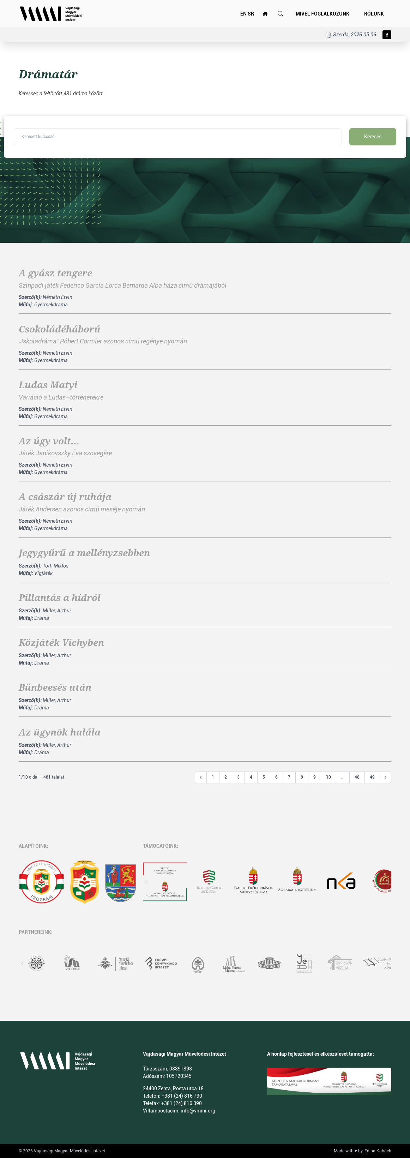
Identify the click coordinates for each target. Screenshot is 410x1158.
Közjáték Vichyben (61, 642)
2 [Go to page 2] (225, 777)
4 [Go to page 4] (251, 777)
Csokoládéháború (60, 329)
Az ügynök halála (60, 732)
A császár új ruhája (65, 497)
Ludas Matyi (48, 385)
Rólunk (374, 14)
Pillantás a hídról (60, 598)
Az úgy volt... (49, 441)
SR (251, 14)
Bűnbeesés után (55, 687)
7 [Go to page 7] (289, 777)
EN (243, 14)
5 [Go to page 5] (264, 777)
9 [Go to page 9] (314, 777)
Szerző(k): (30, 297)
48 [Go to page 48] (357, 777)
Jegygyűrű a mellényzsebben (84, 553)
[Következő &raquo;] (386, 778)
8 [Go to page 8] (302, 777)
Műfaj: (26, 304)
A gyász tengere (55, 273)
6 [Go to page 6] (276, 777)
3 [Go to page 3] (238, 777)
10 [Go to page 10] (328, 777)
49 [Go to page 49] (372, 777)
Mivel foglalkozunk (322, 14)
